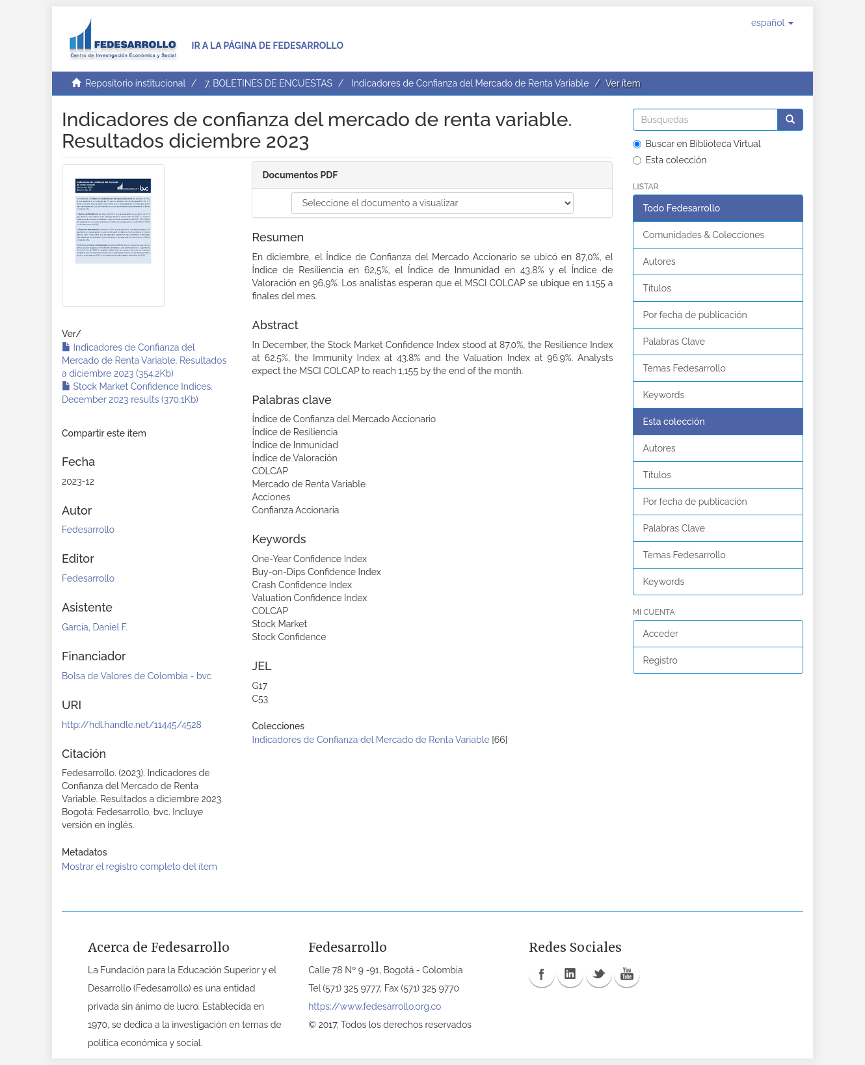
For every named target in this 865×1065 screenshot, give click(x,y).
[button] (772, 23)
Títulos (657, 288)
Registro (660, 660)
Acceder (661, 633)
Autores (659, 261)
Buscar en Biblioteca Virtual (697, 144)
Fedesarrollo (88, 529)
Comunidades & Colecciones (704, 235)
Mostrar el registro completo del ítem (139, 866)
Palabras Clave (674, 341)
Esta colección (670, 160)
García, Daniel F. (94, 627)
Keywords (664, 395)
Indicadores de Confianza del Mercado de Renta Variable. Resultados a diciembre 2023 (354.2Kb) (144, 360)
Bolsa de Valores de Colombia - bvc (136, 676)
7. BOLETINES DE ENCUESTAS (268, 83)
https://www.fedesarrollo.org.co (374, 1006)
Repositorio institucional (135, 83)
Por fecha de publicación (695, 315)
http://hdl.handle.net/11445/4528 (132, 725)
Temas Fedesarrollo (684, 368)
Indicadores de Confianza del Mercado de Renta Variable (470, 83)
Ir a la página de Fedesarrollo (267, 45)
